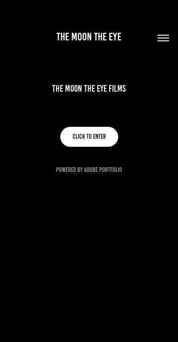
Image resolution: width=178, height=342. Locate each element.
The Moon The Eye (89, 37)
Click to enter (89, 136)
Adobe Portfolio (103, 169)
